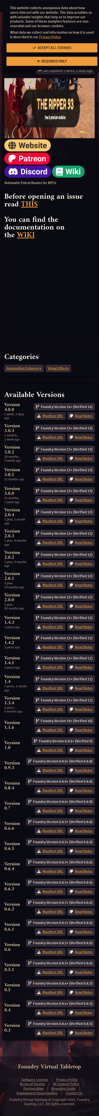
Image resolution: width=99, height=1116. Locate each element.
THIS (29, 204)
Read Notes (84, 416)
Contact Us (74, 1093)
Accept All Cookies (52, 48)
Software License (34, 1080)
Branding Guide (64, 1088)
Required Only (52, 61)
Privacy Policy (49, 37)
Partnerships (33, 1088)
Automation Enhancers (23, 368)
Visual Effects (58, 368)
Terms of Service (32, 1084)
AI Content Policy (66, 1084)
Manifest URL (52, 416)
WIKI (26, 235)
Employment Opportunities (37, 1093)
